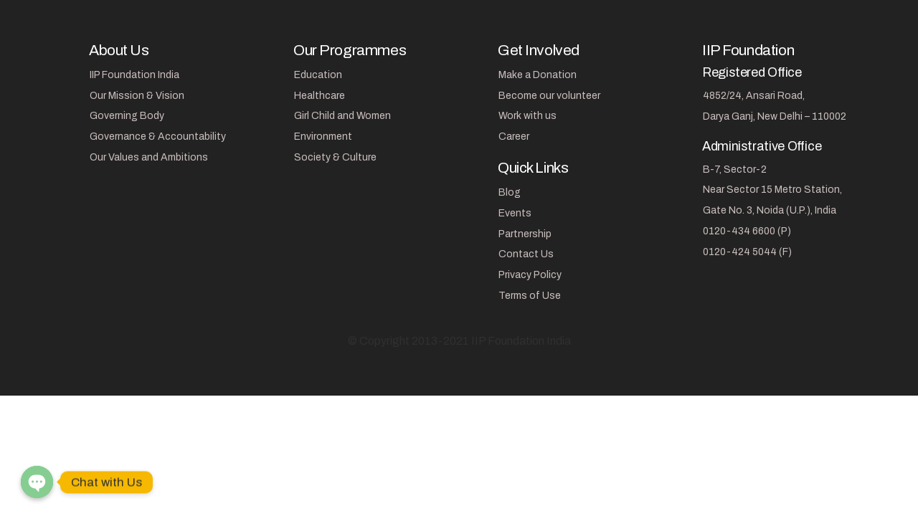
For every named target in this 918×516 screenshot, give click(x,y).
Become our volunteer (549, 95)
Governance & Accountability (158, 136)
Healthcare (319, 95)
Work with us (527, 115)
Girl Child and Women (342, 115)
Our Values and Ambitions (149, 157)
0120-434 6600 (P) (747, 231)
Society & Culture (335, 157)
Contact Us (526, 254)
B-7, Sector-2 (735, 169)
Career (513, 136)
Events (514, 213)
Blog (509, 192)
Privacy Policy (530, 274)
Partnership (525, 234)
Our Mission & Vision (137, 95)
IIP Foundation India (134, 75)
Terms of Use (529, 295)
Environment (323, 136)
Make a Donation (537, 75)
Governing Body (127, 115)
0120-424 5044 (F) (747, 252)
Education (318, 75)
